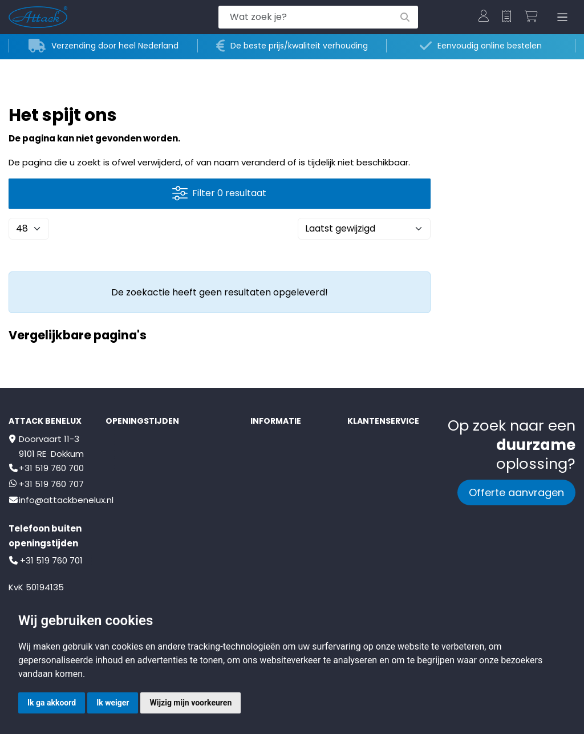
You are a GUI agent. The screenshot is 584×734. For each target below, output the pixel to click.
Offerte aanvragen (516, 492)
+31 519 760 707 (51, 484)
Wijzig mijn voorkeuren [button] (190, 702)
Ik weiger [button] (112, 702)
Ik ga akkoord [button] (51, 702)
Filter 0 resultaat (219, 193)
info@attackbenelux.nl (66, 500)
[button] (483, 17)
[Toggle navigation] (560, 17)
